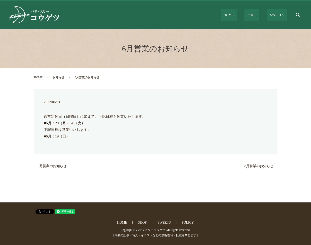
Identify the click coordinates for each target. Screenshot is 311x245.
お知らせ (58, 77)
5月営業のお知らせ (52, 166)
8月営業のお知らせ (258, 166)
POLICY (188, 222)
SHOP (259, 15)
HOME (240, 15)
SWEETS (278, 15)
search (298, 15)
